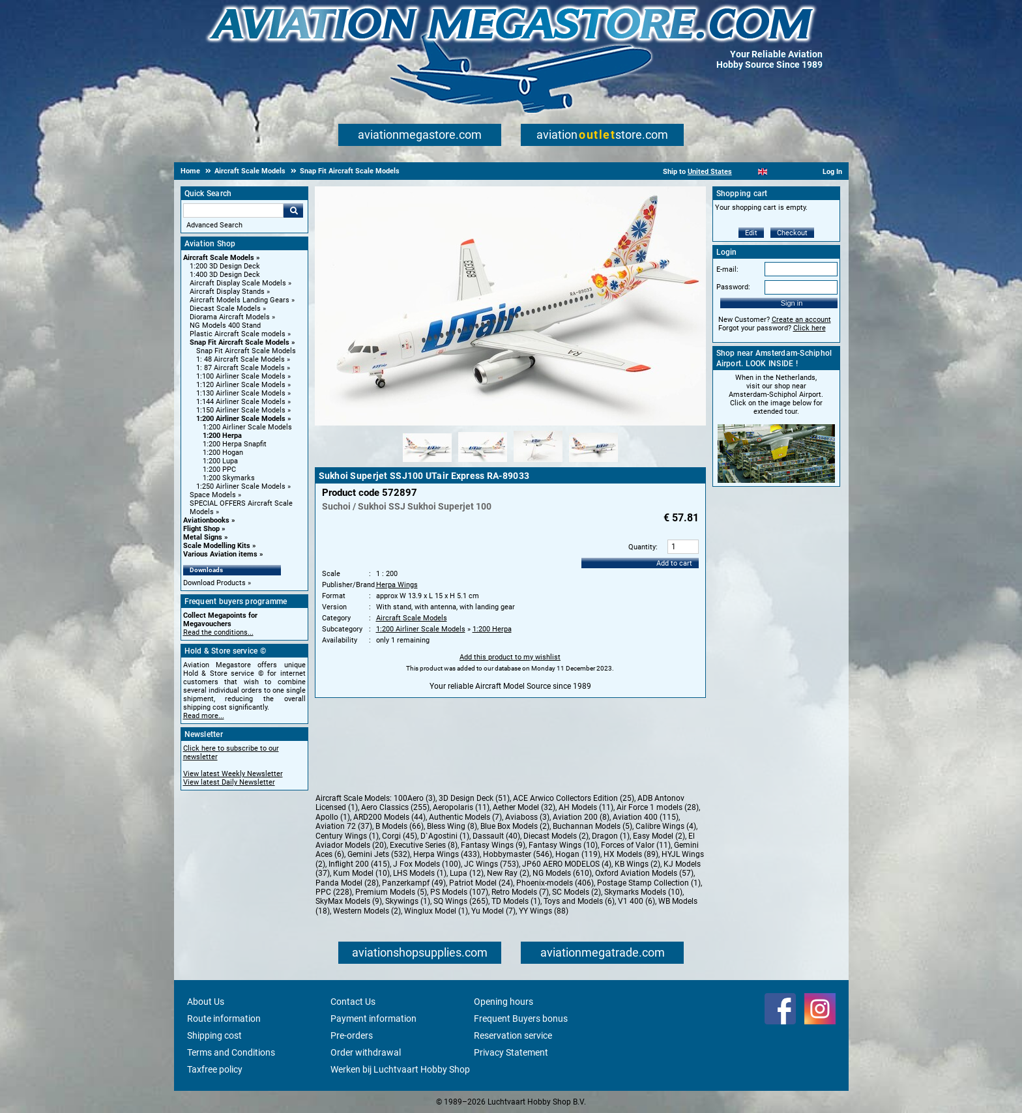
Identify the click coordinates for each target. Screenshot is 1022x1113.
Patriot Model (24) (481, 883)
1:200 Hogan (223, 452)
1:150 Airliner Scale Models (240, 410)
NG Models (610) (562, 873)
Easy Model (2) (659, 836)
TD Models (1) (515, 901)
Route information (224, 1018)
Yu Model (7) (493, 911)
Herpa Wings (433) (446, 854)
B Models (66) (399, 826)
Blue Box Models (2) (514, 826)
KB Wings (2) (637, 864)
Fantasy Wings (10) (563, 845)
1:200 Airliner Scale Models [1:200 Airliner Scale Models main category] (247, 427)
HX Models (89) (631, 854)
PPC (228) (333, 892)
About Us (205, 1001)
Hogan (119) (577, 854)
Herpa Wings (397, 585)
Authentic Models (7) (465, 817)
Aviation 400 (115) (646, 817)
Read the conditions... (218, 632)
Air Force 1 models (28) (658, 807)
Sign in (792, 303)
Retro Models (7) (520, 892)
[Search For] (233, 210)
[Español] (778, 171)
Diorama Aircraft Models (230, 317)
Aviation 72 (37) (343, 826)
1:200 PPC (219, 469)
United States (710, 171)
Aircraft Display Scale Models (238, 283)
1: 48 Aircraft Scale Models (240, 359)
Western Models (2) (367, 911)
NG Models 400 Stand (225, 325)
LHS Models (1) (419, 873)
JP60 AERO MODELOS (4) (566, 864)
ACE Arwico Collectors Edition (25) (573, 798)
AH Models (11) (586, 807)
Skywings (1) (407, 901)
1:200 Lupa (220, 461)
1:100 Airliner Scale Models (240, 376)
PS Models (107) (459, 892)
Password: (733, 287)
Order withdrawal (365, 1052)
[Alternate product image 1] (427, 462)
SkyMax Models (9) (348, 901)
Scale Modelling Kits (216, 546)
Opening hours (503, 1001)
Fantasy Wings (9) (493, 845)
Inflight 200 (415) (359, 864)
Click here (809, 328)
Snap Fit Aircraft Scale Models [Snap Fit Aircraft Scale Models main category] (246, 351)
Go (293, 210)
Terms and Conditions (231, 1052)
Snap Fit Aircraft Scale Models (239, 342)
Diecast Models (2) (556, 836)
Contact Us (352, 1001)
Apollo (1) (332, 817)
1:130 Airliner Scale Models (240, 393)
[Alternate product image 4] (593, 462)
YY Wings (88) (543, 911)
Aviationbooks (206, 520)
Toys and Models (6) (579, 901)
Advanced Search (214, 225)
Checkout (792, 233)
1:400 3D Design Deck (225, 274)
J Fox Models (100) (427, 864)
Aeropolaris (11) (461, 807)
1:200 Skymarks (229, 478)
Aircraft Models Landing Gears (239, 300)
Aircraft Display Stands (227, 291)
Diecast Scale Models (225, 308)
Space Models (213, 495)
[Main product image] (510, 422)
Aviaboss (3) (527, 817)
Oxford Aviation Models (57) (644, 873)
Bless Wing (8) (452, 826)
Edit (751, 233)
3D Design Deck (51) (474, 798)
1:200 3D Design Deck (225, 266)
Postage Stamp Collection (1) (649, 883)
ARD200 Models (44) (389, 817)
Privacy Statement (511, 1052)
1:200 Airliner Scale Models (240, 418)
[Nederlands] (747, 171)
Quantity (642, 547)
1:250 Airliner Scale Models (240, 486)
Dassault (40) (496, 836)
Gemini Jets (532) (378, 854)
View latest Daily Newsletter (229, 782)
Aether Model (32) (524, 807)
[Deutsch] (795, 171)
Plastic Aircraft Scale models (237, 334)
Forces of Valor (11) (636, 845)
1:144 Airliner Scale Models (240, 402)
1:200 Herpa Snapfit (235, 444)
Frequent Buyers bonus (521, 1018)
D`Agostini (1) (444, 836)
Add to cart (674, 563)
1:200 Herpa (222, 435)
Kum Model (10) (361, 873)
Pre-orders (351, 1035)
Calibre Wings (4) (665, 826)
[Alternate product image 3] (538, 462)
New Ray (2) (508, 873)
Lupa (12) (467, 873)
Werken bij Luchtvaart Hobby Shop (400, 1069)
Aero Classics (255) (395, 807)
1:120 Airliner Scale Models (240, 385)
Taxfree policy (214, 1069)
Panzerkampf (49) (414, 883)
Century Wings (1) (347, 836)
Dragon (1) (611, 836)
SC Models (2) (576, 892)
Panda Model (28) (347, 883)
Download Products (214, 583)
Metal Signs (202, 537)
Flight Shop (201, 529)
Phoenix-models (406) (555, 883)
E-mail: (727, 269)
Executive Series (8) (424, 845)
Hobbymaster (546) (517, 854)
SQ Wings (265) (460, 901)
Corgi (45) (399, 836)
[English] (763, 171)
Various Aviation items (220, 554)
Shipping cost (214, 1035)
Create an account (801, 319)
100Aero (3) (414, 798)
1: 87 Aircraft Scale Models (240, 368)
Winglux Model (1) (436, 911)
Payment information (373, 1018)
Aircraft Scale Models (218, 257)
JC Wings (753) (491, 864)
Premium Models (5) (391, 892)
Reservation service (513, 1035)
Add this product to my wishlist (510, 657)
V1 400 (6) (636, 901)
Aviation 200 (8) (581, 817)
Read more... (203, 716)
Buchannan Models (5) (592, 826)
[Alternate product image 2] (482, 462)
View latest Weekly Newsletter (233, 774)
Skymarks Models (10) (643, 892)
